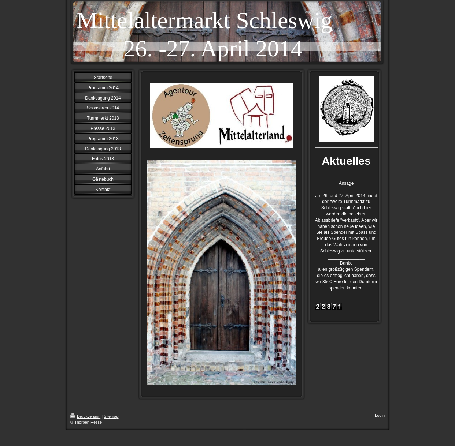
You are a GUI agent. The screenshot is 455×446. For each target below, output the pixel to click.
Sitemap (111, 416)
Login (380, 415)
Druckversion (85, 416)
